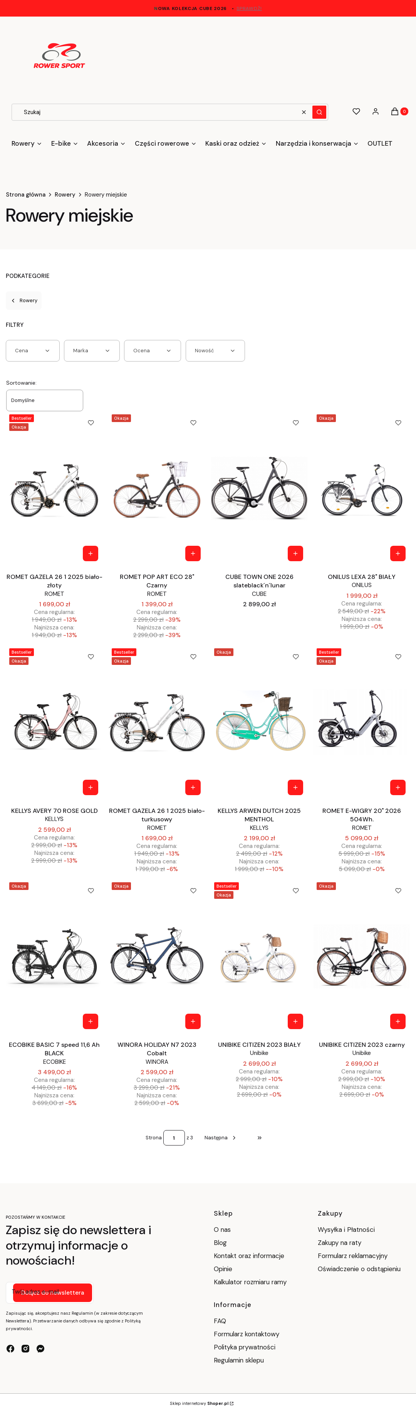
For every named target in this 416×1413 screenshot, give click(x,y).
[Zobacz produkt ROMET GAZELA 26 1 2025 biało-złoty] (90, 553)
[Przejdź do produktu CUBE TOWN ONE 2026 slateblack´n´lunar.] (259, 488)
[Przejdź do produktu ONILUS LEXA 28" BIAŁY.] (362, 488)
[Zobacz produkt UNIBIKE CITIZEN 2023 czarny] (398, 1021)
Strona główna (25, 194)
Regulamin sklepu (239, 1360)
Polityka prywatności (244, 1347)
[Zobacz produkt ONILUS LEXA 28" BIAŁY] (398, 553)
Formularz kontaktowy (246, 1334)
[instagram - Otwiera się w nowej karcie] (25, 1348)
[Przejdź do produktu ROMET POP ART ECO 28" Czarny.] (157, 488)
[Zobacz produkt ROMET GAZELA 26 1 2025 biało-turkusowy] (193, 787)
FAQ (220, 1321)
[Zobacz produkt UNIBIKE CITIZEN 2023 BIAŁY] (295, 1021)
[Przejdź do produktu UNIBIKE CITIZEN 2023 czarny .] (362, 956)
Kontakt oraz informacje (249, 1256)
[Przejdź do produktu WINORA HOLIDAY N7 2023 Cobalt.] (157, 956)
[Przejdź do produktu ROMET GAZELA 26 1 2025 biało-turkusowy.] (157, 722)
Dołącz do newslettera (52, 1293)
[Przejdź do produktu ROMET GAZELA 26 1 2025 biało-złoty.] (54, 488)
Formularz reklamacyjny (352, 1256)
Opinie (223, 1269)
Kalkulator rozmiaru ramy (250, 1282)
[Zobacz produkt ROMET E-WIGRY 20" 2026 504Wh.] (398, 787)
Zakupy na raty (339, 1242)
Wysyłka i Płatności (346, 1229)
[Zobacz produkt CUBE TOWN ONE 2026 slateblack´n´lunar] (295, 553)
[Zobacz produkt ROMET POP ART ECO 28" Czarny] (193, 553)
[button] (319, 112)
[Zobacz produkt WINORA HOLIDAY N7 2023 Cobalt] (193, 1021)
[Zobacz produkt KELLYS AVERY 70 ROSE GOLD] (90, 787)
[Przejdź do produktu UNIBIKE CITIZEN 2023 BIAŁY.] (259, 956)
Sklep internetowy (199, 1403)
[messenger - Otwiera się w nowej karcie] (40, 1348)
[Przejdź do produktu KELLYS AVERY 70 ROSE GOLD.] (54, 722)
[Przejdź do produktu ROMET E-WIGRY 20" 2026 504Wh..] (362, 722)
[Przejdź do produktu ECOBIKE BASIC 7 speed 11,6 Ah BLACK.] (54, 956)
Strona (154, 1137)
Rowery (65, 194)
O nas (222, 1229)
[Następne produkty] (221, 1138)
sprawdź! (249, 8)
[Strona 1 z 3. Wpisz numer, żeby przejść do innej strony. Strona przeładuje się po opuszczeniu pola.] (174, 1138)
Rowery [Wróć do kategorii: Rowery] (23, 300)
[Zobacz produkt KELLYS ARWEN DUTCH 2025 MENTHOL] (295, 787)
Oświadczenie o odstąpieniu (360, 1269)
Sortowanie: (21, 382)
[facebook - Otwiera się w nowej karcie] (10, 1348)
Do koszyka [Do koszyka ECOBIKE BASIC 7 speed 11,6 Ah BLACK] (90, 1021)
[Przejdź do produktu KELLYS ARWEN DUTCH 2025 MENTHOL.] (259, 722)
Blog (220, 1242)
